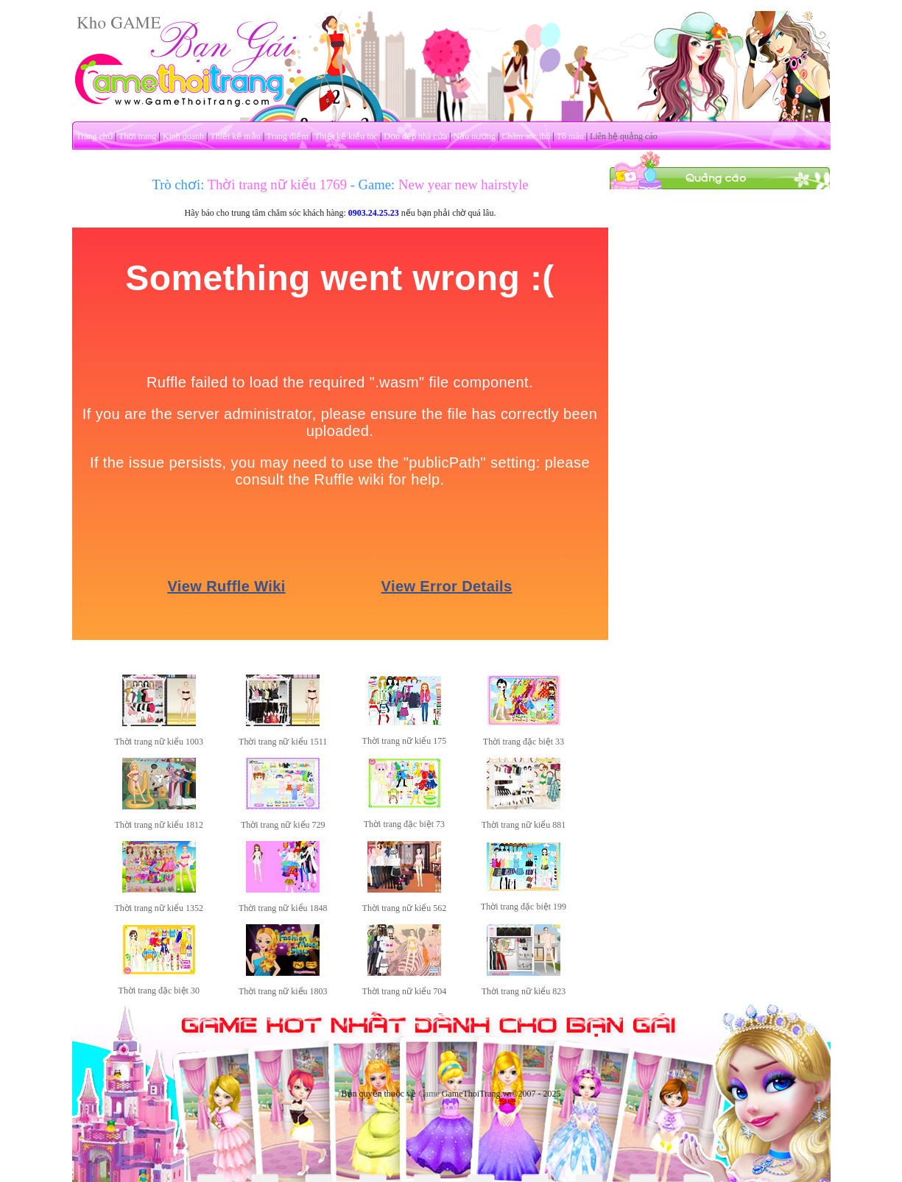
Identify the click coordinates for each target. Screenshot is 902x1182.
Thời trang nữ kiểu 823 (524, 991)
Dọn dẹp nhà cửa (415, 136)
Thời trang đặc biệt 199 (523, 906)
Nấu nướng (474, 136)
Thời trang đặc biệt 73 (404, 824)
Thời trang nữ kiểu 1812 (158, 825)
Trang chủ (94, 136)
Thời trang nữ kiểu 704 (404, 991)
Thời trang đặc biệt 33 (523, 741)
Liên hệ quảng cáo (624, 136)
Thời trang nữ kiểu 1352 (158, 908)
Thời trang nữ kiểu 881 (524, 825)
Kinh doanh (183, 136)
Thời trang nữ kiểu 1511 (283, 741)
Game (429, 1093)
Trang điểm (288, 136)
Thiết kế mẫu (235, 136)
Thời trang (137, 136)
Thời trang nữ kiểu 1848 (283, 908)
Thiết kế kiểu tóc (346, 136)
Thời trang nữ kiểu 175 (404, 741)
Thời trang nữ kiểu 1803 (283, 991)
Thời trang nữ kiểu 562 (404, 908)
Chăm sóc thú (525, 136)
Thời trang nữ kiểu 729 (283, 825)
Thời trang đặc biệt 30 (159, 990)
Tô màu (570, 136)
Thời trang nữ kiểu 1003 (158, 741)
